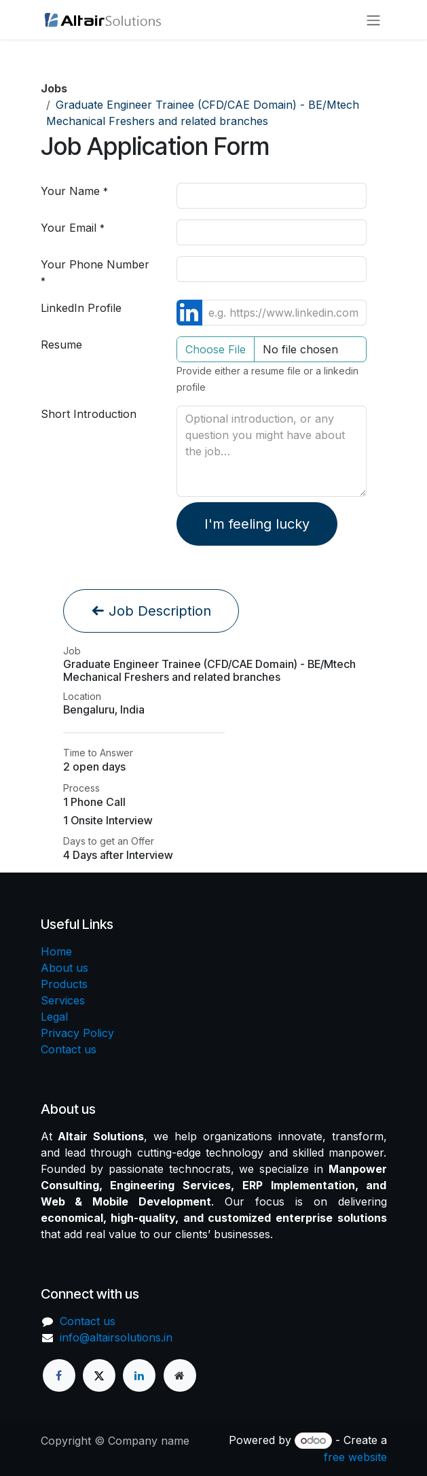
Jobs (54, 88)
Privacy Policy (77, 1033)
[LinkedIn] (139, 1375)
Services (63, 1000)
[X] (99, 1375)
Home (56, 951)
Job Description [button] (151, 611)
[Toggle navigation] (373, 19)
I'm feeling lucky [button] (257, 524)
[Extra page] (180, 1375)
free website (355, 1457)
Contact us (68, 1049)
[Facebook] (59, 1375)
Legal (54, 1016)
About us (64, 967)
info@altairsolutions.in (116, 1337)
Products (64, 984)
